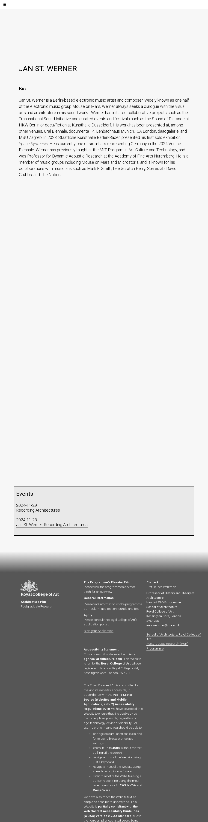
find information (104, 604)
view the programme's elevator (114, 587)
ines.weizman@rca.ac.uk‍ (163, 625)
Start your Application (98, 631)
